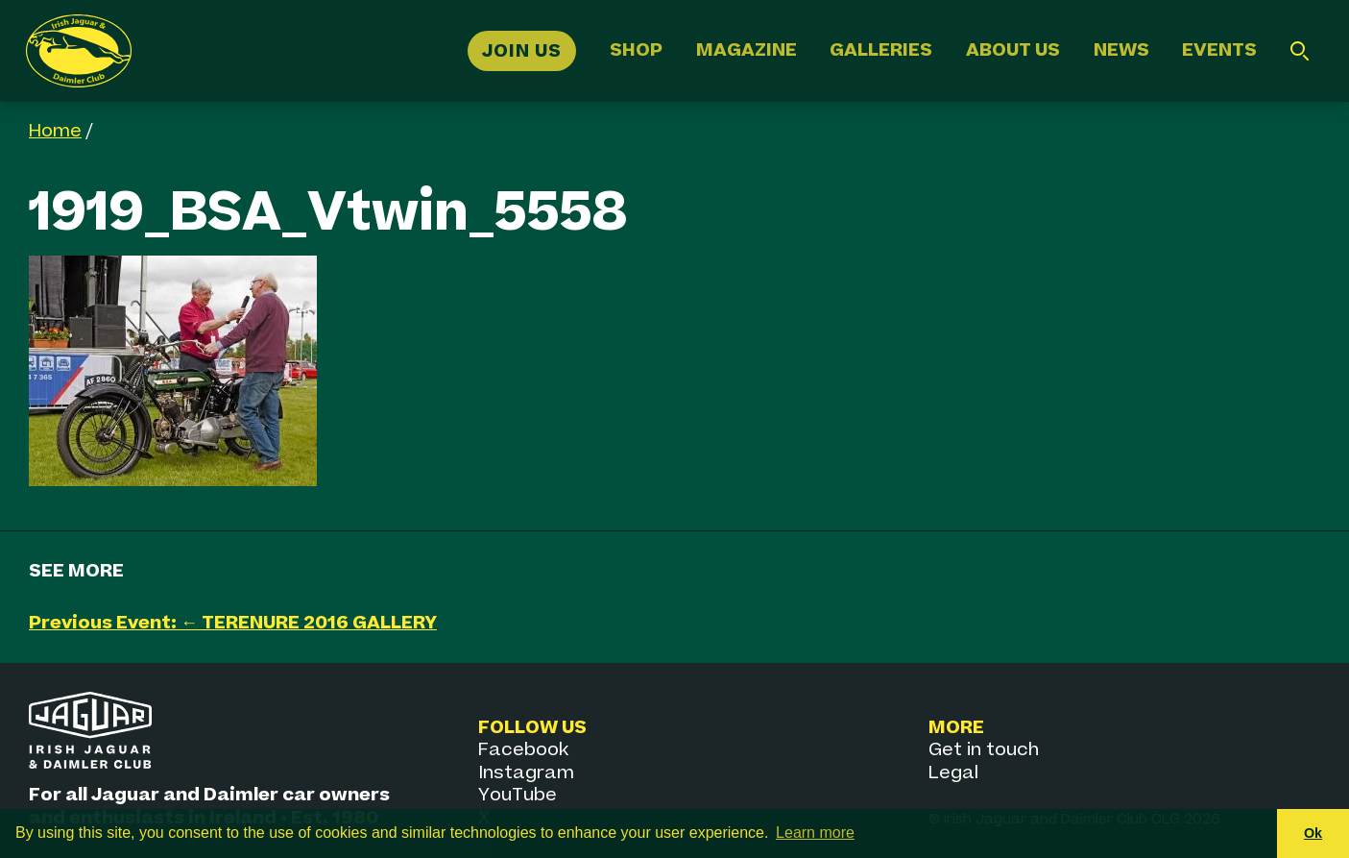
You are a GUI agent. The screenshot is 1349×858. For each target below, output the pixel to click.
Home (55, 131)
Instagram (526, 773)
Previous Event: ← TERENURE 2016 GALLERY (233, 623)
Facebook (523, 750)
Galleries (881, 50)
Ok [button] (1313, 833)
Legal (953, 773)
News (1121, 50)
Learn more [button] (815, 832)
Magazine (746, 50)
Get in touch (983, 750)
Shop (636, 50)
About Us (1013, 50)
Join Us (522, 50)
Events (1219, 50)
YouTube (517, 795)
